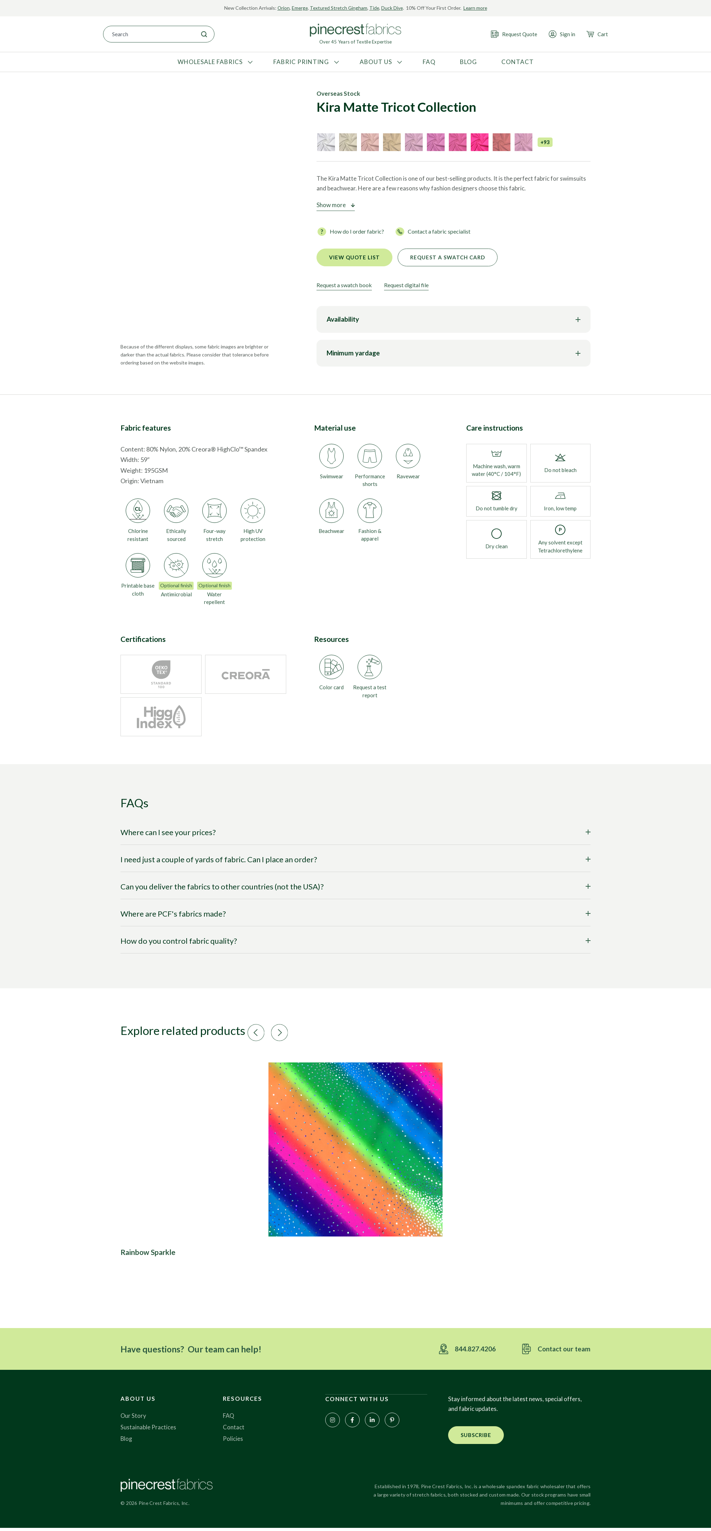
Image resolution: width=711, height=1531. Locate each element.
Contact (233, 1430)
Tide (375, 8)
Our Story (133, 1418)
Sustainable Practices (148, 1430)
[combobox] (148, 34)
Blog (126, 1441)
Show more (331, 205)
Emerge (298, 8)
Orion (281, 8)
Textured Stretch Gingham (338, 8)
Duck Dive (393, 8)
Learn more (476, 8)
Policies (233, 1441)
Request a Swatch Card (447, 257)
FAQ (229, 1418)
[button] (279, 1033)
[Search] (204, 34)
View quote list (354, 257)
